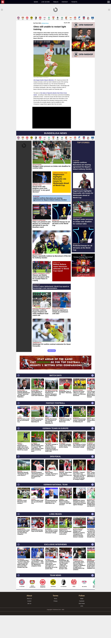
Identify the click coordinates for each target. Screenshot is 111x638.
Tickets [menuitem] (74, 2)
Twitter (81, 621)
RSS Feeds (82, 626)
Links (81, 628)
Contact (29, 623)
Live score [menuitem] (45, 2)
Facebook (81, 623)
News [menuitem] (36, 2)
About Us (29, 621)
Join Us (29, 626)
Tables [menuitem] (55, 2)
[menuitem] (16, 1)
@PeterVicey (45, 46)
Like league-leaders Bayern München (43, 102)
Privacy (55, 623)
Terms (55, 621)
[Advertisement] (55, 26)
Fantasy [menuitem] (65, 2)
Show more (52, 373)
